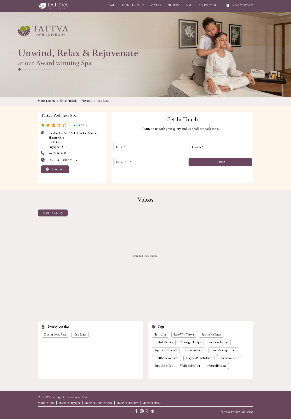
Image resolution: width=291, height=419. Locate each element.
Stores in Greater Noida (98, 403)
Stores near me (46, 100)
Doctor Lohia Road (55, 334)
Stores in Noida (151, 403)
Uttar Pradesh (68, 100)
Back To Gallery (52, 213)
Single (244, 411)
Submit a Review (81, 125)
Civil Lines (80, 334)
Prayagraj (86, 100)
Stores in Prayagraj (69, 403)
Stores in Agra (46, 403)
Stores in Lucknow (127, 403)
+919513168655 (57, 153)
